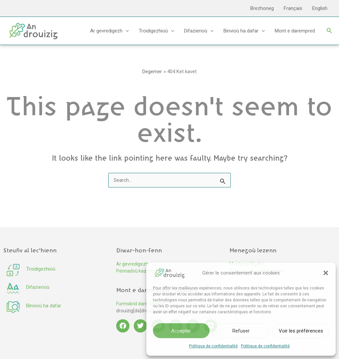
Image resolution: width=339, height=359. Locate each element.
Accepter (181, 331)
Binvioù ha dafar (244, 31)
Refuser (241, 331)
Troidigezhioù (156, 31)
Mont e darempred (295, 31)
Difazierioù (199, 31)
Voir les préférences (301, 331)
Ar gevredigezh (109, 31)
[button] (325, 273)
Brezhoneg (262, 8)
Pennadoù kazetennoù (140, 271)
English (319, 8)
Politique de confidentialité (213, 346)
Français (293, 8)
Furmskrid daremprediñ (140, 303)
